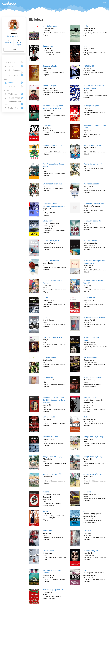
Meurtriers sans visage (92, 377)
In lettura (13, 62)
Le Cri (45, 318)
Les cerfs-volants (49, 358)
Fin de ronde (47, 126)
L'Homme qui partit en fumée (94, 204)
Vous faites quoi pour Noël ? (53, 590)
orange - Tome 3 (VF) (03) (52, 457)
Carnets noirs (48, 46)
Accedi (105, 2)
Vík (84, 570)
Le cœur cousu (89, 298)
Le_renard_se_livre (13, 36)
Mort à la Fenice (49, 417)
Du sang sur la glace (91, 106)
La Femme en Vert (90, 241)
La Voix (45, 298)
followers (8, 42)
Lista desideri (13, 86)
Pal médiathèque (13, 98)
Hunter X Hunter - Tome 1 (52, 145)
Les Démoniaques (90, 358)
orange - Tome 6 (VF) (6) (92, 474)
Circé (85, 46)
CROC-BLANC (88, 66)
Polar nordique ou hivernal (13, 103)
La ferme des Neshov (51, 261)
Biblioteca (13, 83)
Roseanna (87, 492)
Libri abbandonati (13, 70)
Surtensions (47, 531)
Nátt (85, 417)
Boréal (85, 26)
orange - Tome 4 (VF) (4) (92, 457)
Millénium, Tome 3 (90, 397)
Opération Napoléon (50, 437)
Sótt (85, 511)
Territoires (87, 531)
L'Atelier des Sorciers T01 (93, 164)
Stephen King (13, 108)
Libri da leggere (13, 75)
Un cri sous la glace (90, 551)
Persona (46, 492)
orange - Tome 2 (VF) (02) (93, 437)
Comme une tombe (50, 66)
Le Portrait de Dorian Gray (52, 337)
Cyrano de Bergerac (50, 86)
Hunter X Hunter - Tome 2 (93, 145)
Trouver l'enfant (48, 551)
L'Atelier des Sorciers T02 (52, 184)
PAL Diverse (13, 94)
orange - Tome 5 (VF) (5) (52, 474)
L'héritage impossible (91, 184)
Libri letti (13, 66)
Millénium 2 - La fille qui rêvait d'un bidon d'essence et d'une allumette (54, 400)
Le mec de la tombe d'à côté (94, 318)
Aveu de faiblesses (50, 26)
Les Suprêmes (48, 377)
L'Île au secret (48, 221)
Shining (45, 511)
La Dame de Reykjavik (51, 241)
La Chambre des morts (92, 221)
